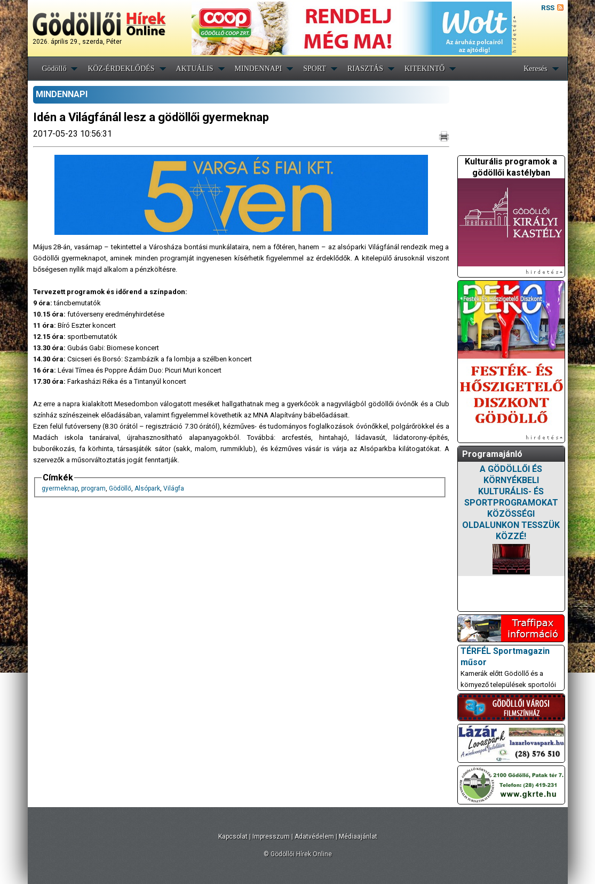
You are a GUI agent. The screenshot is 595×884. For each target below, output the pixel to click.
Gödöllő (54, 69)
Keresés (535, 69)
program (93, 488)
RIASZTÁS (365, 69)
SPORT (314, 69)
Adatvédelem (314, 836)
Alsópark (147, 488)
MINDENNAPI (258, 69)
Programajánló (492, 454)
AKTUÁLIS (194, 69)
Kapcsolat (233, 836)
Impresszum (271, 836)
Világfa (173, 488)
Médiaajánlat (358, 836)
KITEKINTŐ (424, 69)
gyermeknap (60, 488)
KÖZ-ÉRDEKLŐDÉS (121, 69)
